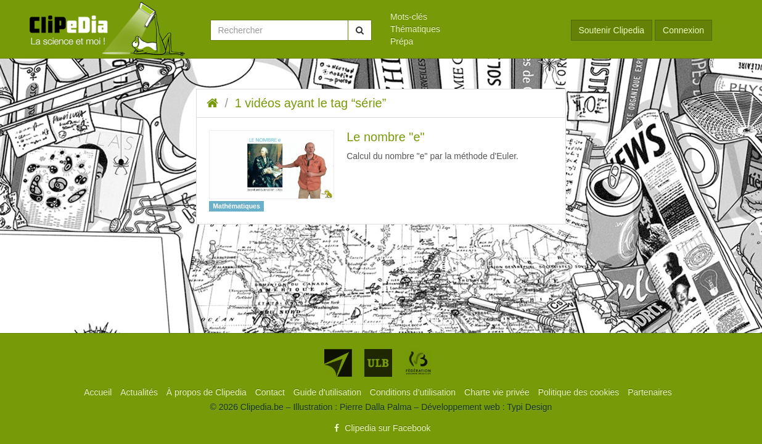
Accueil (99, 392)
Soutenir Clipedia (612, 30)
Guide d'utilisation (328, 392)
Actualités (140, 392)
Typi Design (529, 407)
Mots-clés (408, 17)
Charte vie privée (498, 392)
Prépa (401, 41)
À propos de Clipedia (207, 392)
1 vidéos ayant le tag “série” (311, 103)
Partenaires (650, 392)
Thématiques (415, 29)
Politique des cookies (579, 392)
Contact (271, 392)
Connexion (683, 30)
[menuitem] (471, 16)
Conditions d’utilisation (414, 392)
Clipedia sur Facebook (380, 428)
